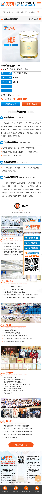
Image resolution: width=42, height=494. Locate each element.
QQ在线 (37, 489)
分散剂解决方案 (31, 104)
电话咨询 (16, 489)
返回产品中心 (21, 445)
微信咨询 (5, 489)
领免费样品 (26, 489)
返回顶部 (38, 479)
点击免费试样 (10, 104)
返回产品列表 (33, 19)
